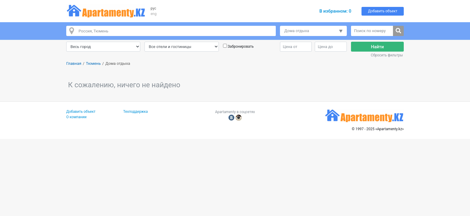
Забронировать (241, 46)
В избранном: (335, 11)
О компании (76, 117)
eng (154, 14)
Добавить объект (382, 11)
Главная (73, 63)
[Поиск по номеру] (372, 31)
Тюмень (93, 63)
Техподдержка (135, 112)
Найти (377, 47)
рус (153, 8)
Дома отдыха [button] (296, 30)
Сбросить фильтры (387, 55)
